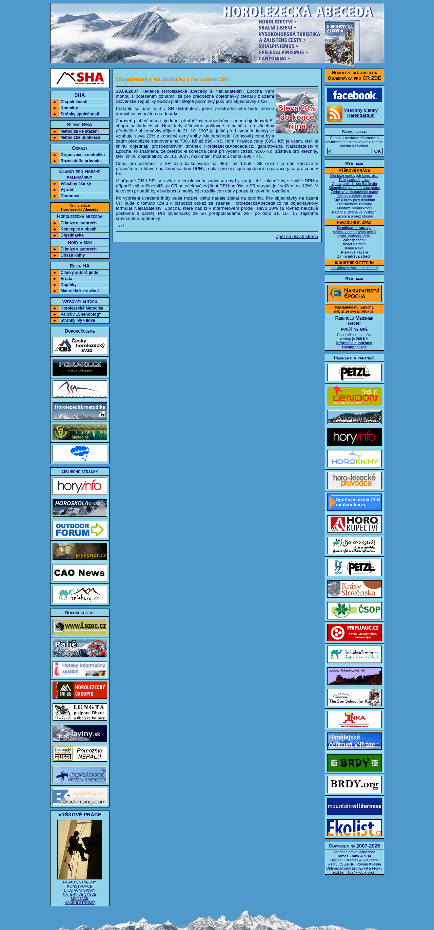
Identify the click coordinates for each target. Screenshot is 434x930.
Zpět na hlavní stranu (297, 236)
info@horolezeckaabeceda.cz (354, 268)
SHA (368, 856)
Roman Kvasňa (368, 864)
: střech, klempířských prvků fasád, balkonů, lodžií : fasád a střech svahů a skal (354, 242)
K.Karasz (350, 860)
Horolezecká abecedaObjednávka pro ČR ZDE (354, 75)
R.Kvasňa (370, 860)
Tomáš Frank (348, 856)
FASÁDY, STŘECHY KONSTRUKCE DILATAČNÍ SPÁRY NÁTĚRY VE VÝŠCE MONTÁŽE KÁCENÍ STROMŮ (79, 890)
